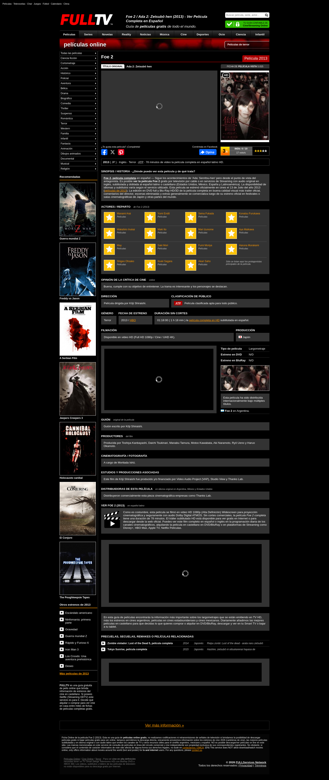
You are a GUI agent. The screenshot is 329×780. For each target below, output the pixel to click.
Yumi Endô (164, 215)
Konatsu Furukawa (246, 215)
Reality (126, 34)
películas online (85, 44)
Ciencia (241, 34)
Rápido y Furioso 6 (77, 642)
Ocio (222, 34)
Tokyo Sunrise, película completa (127, 649)
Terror (64, 123)
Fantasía (65, 143)
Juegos (37, 4)
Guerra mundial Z (78, 211)
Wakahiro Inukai (124, 231)
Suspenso (66, 113)
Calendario (56, 4)
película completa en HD (204, 320)
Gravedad (71, 629)
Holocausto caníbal (78, 450)
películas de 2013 (115, 190)
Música (164, 34)
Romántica (67, 118)
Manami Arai (124, 215)
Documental (67, 158)
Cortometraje (68, 63)
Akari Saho (205, 263)
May (124, 247)
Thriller (64, 108)
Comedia (66, 103)
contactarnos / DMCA (193, 747)
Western (65, 128)
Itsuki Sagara (164, 263)
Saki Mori (164, 247)
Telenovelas (19, 4)
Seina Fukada (205, 215)
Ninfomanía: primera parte (78, 621)
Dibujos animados (71, 153)
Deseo (69, 666)
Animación (66, 148)
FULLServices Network (251, 762)
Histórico (65, 73)
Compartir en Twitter (113, 152)
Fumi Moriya (205, 247)
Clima (66, 4)
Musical (65, 163)
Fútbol (46, 4)
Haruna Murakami (246, 247)
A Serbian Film (78, 331)
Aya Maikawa (246, 231)
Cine (184, 34)
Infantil (260, 34)
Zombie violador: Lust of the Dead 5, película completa (140, 643)
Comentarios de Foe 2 (208, 152)
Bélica (64, 88)
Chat (29, 4)
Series (88, 34)
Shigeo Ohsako (124, 263)
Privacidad (245, 765)
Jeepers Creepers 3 (78, 391)
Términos (260, 765)
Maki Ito (164, 231)
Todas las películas (71, 53)
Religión (65, 168)
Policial (65, 78)
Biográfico (66, 98)
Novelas (107, 34)
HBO (133, 320)
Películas (69, 34)
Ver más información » (164, 725)
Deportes (203, 34)
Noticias (145, 34)
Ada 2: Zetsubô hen (139, 66)
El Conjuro (78, 510)
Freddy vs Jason (78, 271)
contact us (197, 750)
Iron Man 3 (72, 649)
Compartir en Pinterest (121, 152)
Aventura (66, 83)
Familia (65, 133)
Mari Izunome (205, 231)
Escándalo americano (78, 612)
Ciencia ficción (69, 58)
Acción (64, 68)
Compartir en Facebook (104, 152)
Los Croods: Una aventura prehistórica (78, 658)
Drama (64, 93)
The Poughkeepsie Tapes (78, 570)
